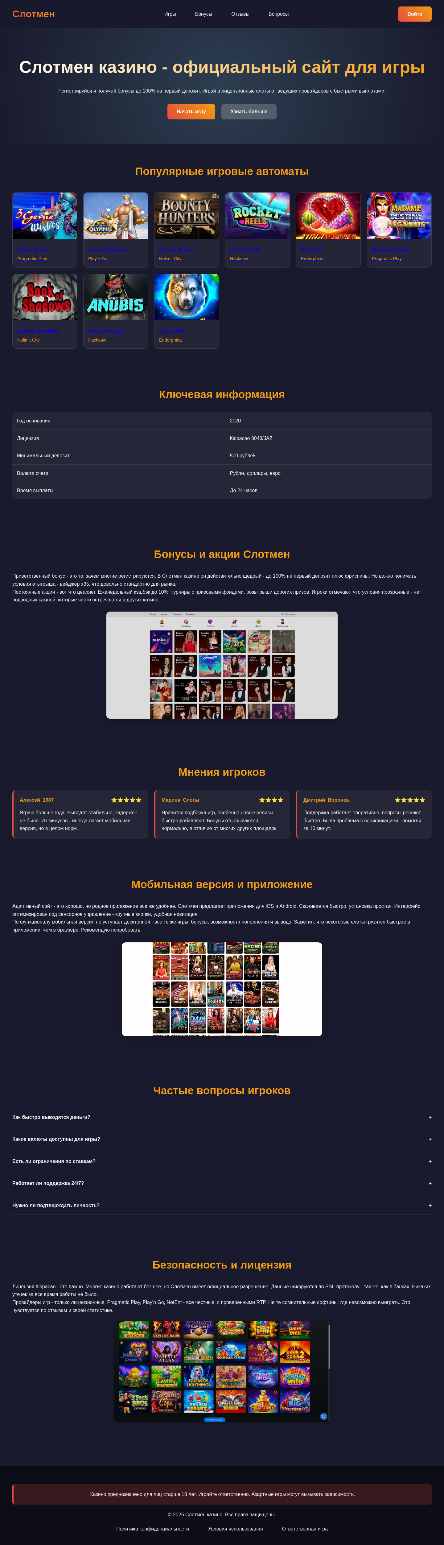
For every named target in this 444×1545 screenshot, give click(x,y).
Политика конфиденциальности (152, 1528)
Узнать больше (249, 111)
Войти (414, 14)
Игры (170, 14)
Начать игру (191, 111)
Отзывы (240, 14)
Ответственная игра (305, 1528)
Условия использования (235, 1528)
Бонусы (203, 14)
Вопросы (279, 14)
